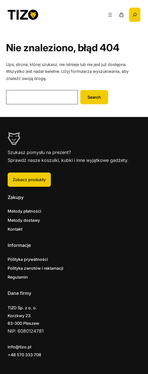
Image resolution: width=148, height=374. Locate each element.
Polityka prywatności (28, 259)
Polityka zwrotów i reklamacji (35, 268)
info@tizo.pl (19, 346)
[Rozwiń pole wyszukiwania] (134, 15)
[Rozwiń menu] (110, 14)
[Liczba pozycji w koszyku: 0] (121, 15)
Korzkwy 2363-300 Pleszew (23, 315)
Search (94, 97)
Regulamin (18, 277)
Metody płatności (24, 211)
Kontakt (15, 229)
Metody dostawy (24, 220)
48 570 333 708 (26, 354)
